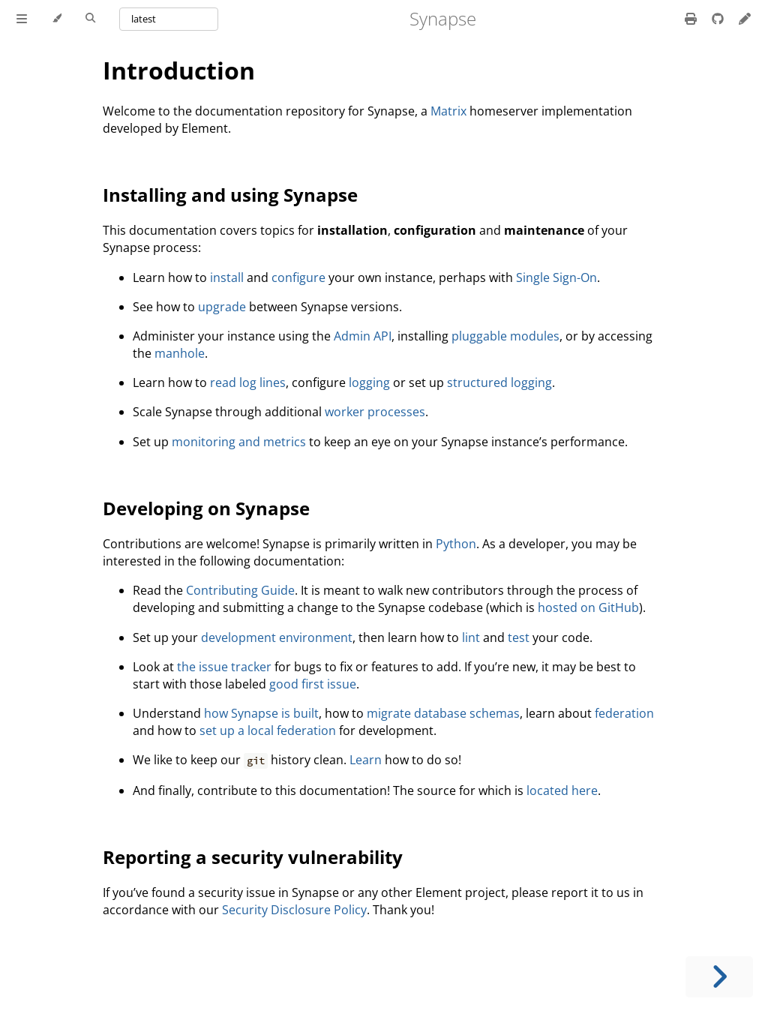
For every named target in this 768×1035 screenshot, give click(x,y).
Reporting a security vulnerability (253, 856)
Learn (366, 760)
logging (369, 382)
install (227, 277)
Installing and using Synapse (230, 194)
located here (562, 790)
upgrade (222, 306)
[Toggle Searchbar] (90, 19)
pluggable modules (506, 336)
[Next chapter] (719, 977)
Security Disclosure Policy (294, 910)
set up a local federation (268, 730)
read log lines (248, 382)
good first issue (312, 684)
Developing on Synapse (206, 508)
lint (471, 637)
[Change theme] (57, 19)
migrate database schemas (443, 713)
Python (456, 544)
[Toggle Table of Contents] (22, 19)
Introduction (179, 70)
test (519, 637)
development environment (276, 637)
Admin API (363, 336)
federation (624, 713)
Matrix (448, 111)
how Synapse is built (261, 713)
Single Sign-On (556, 277)
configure (299, 277)
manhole (179, 353)
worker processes (375, 412)
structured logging (499, 382)
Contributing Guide (240, 590)
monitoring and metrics (239, 442)
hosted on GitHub (588, 607)
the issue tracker (224, 666)
